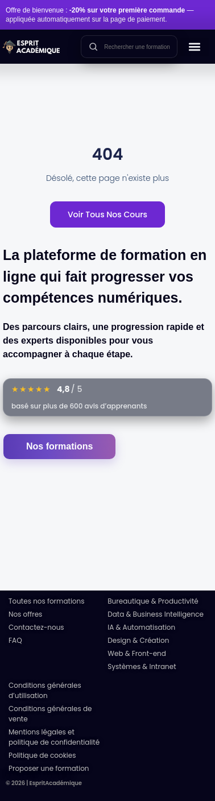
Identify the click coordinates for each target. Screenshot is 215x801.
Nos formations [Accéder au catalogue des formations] (59, 446)
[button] (194, 47)
